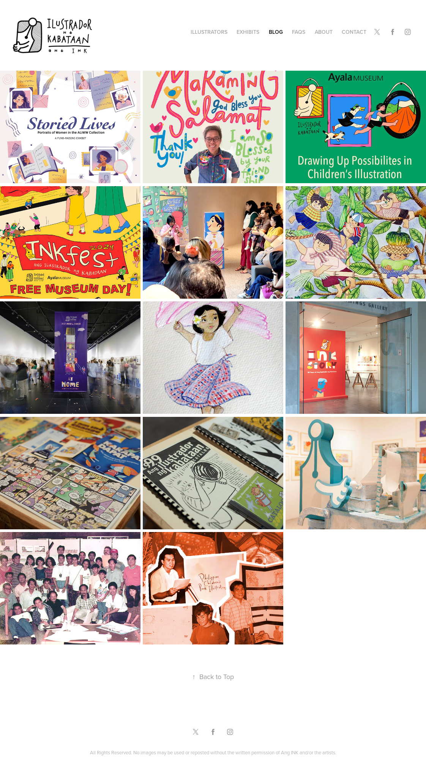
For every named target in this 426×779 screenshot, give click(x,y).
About (324, 32)
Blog (276, 32)
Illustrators (209, 32)
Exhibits (248, 32)
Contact (354, 32)
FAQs (298, 32)
